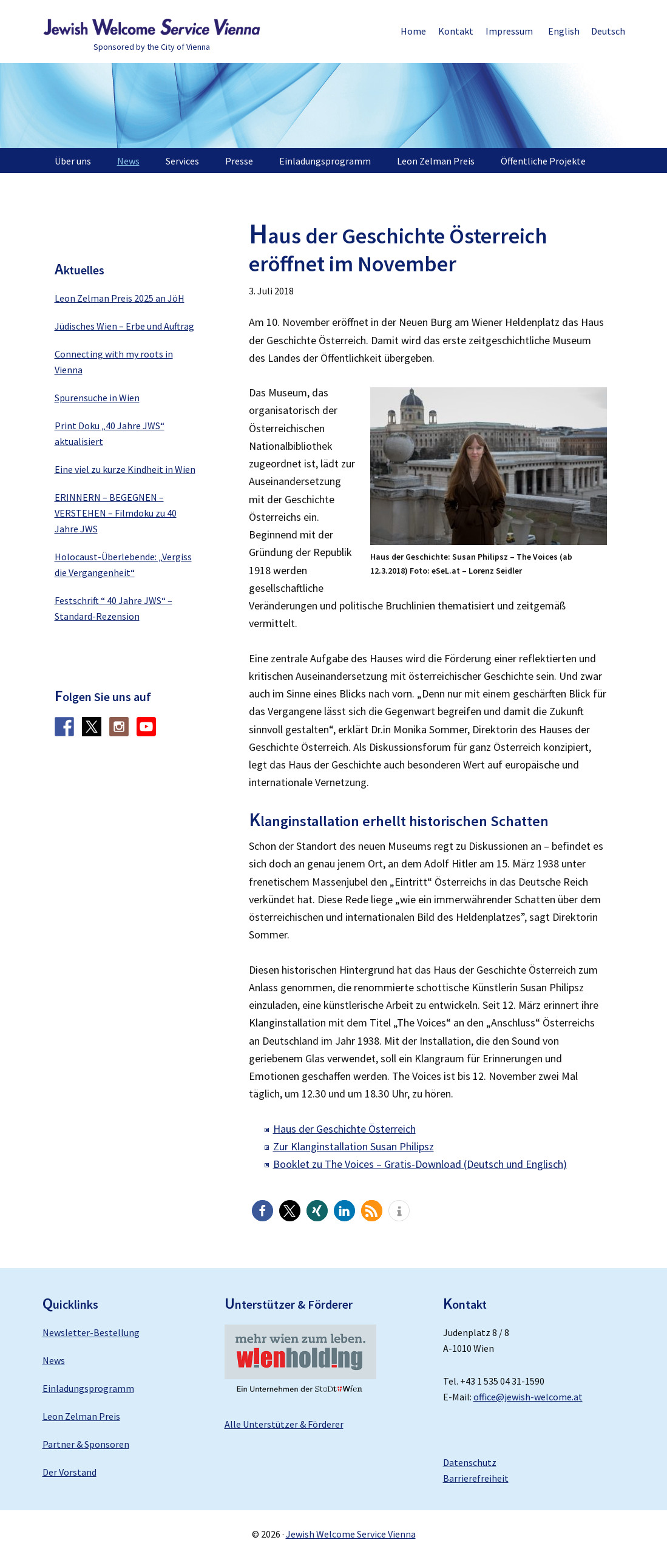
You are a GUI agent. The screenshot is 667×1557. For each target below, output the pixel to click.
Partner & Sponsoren (85, 1444)
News (53, 1360)
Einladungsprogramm (88, 1388)
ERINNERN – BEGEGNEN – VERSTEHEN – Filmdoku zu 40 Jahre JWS (116, 513)
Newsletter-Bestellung (91, 1332)
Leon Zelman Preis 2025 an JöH (120, 298)
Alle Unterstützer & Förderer (284, 1424)
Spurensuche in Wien (97, 398)
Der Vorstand (69, 1472)
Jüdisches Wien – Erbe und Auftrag (124, 326)
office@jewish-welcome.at (528, 1397)
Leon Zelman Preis (81, 1416)
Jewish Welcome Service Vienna (151, 27)
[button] (262, 1210)
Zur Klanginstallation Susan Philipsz (353, 1146)
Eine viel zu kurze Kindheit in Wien (125, 469)
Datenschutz (469, 1462)
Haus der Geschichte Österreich (344, 1129)
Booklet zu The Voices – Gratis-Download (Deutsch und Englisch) (420, 1164)
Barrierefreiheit (476, 1478)
